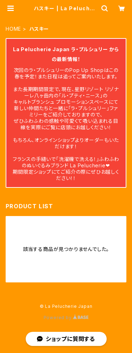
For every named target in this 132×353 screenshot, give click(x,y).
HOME (13, 29)
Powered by (66, 317)
